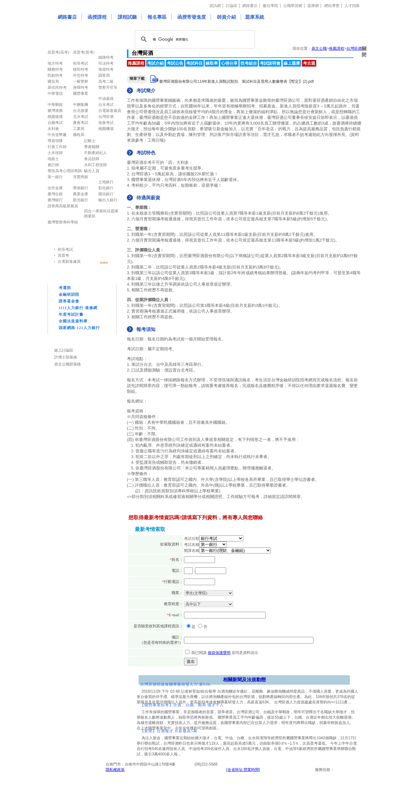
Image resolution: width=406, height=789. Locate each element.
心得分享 (229, 63)
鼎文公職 (319, 48)
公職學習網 (292, 5)
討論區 (231, 5)
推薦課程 (336, 48)
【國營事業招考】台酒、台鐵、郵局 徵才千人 (182, 705)
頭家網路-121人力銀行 (79, 328)
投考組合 (248, 63)
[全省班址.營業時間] (243, 769)
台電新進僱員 (69, 261)
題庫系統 (254, 17)
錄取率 (212, 63)
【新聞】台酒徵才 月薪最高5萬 (168, 731)
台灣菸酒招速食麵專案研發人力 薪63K (175, 684)
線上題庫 (292, 63)
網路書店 (250, 5)
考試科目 (194, 63)
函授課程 (97, 17)
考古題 (309, 63)
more (104, 262)
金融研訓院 (69, 294)
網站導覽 (331, 5)
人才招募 (352, 5)
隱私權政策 (115, 769)
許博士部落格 (65, 357)
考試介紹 (155, 63)
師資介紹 (226, 17)
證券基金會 (69, 301)
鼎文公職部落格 (67, 364)
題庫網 (313, 5)
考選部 (65, 288)
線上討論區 (63, 350)
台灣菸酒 (354, 48)
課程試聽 (127, 17)
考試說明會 (270, 63)
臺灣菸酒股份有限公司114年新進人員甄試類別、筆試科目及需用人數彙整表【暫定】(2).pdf (236, 81)
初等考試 (65, 249)
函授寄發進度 (191, 17)
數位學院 (270, 5)
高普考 (63, 255)
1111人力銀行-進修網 (78, 308)
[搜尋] (194, 39)
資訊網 (215, 5)
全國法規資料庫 (73, 321)
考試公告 (175, 63)
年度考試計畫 (71, 314)
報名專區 (157, 17)
